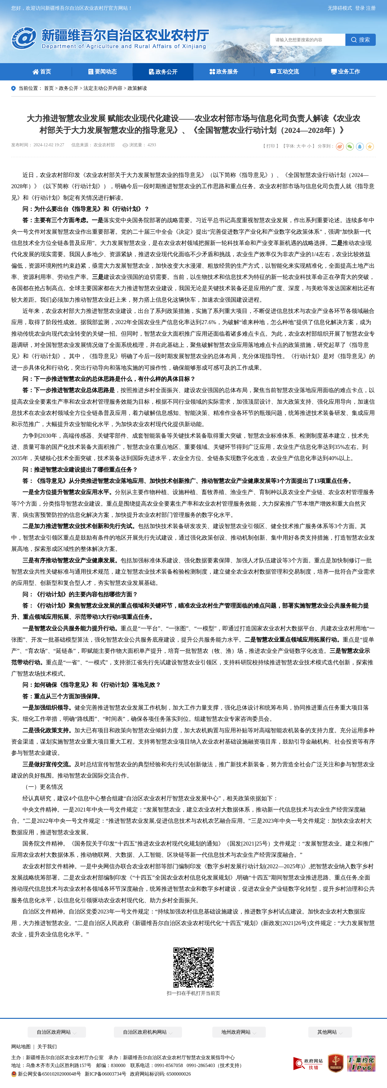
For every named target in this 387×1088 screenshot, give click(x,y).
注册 (371, 8)
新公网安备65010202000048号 (49, 1074)
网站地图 (21, 1046)
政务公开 (68, 88)
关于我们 (47, 1046)
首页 (49, 88)
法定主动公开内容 (103, 88)
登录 (360, 8)
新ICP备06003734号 (105, 1074)
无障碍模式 (340, 8)
